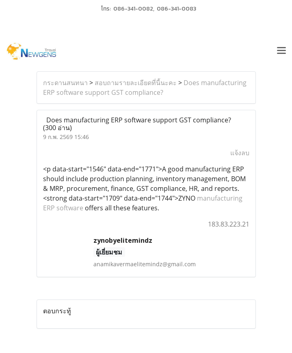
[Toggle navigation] (281, 51)
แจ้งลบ (239, 152)
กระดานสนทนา (65, 82)
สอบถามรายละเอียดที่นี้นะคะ (136, 82)
